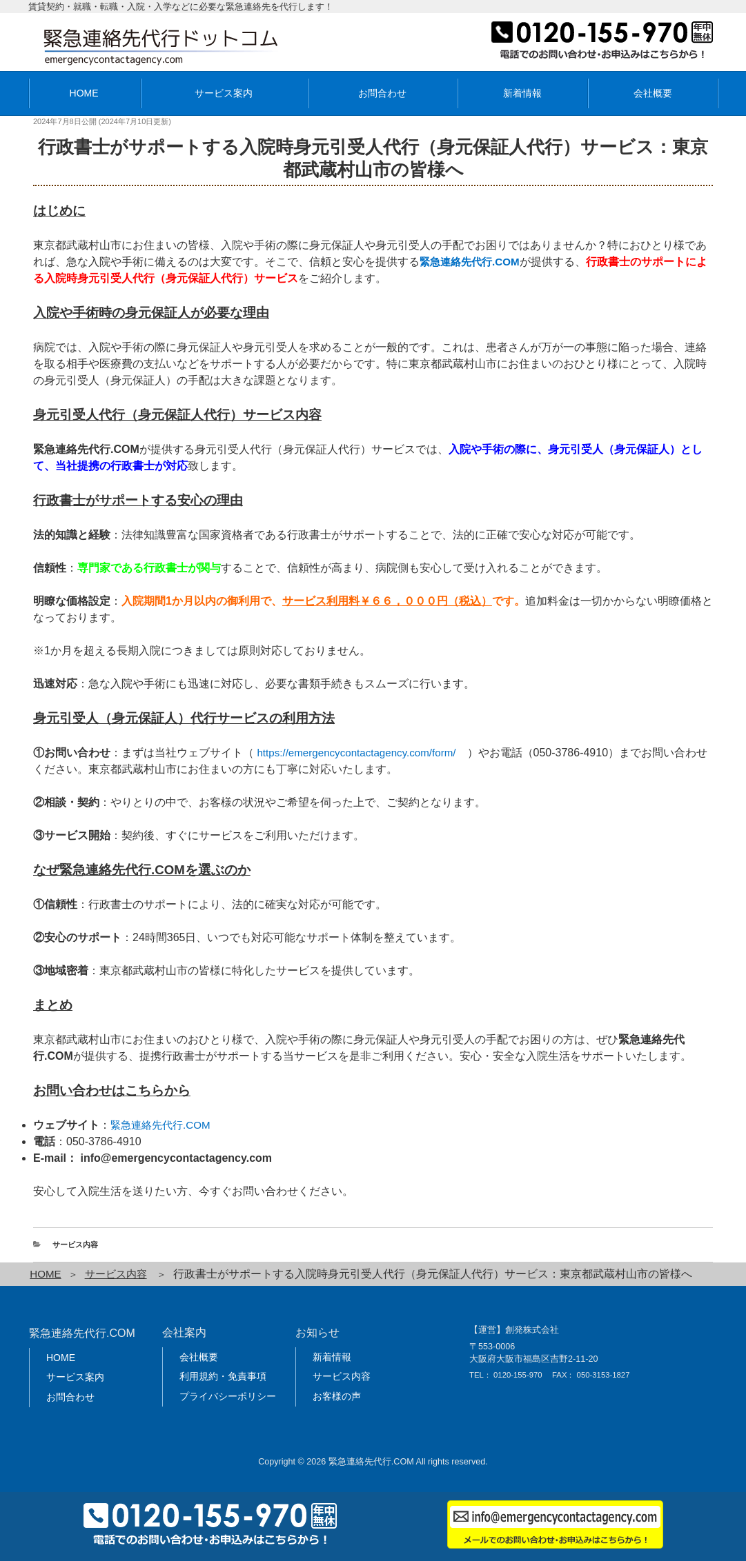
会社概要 (653, 93)
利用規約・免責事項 (222, 1376)
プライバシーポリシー (227, 1396)
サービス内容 (75, 1244)
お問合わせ (382, 93)
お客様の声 (337, 1396)
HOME (84, 93)
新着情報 (522, 93)
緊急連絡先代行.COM (163, 1125)
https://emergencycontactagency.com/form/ (362, 752)
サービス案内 (224, 93)
